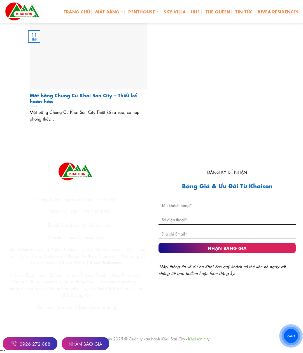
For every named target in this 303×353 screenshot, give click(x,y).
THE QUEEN (218, 11)
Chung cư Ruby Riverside (35, 281)
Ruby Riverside (125, 274)
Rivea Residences (106, 262)
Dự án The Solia (63, 288)
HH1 (196, 11)
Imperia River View (26, 288)
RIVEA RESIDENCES (278, 11)
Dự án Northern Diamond (91, 255)
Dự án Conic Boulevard (41, 255)
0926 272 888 (30, 343)
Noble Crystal (107, 249)
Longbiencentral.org (118, 281)
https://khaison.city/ (84, 237)
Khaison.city (198, 338)
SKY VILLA (175, 11)
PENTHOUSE (143, 11)
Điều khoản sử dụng (97, 307)
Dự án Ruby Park (29, 274)
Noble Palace (63, 249)
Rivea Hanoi (73, 262)
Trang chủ (77, 11)
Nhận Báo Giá (85, 344)
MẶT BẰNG (109, 11)
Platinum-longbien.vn (25, 249)
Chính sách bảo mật (55, 307)
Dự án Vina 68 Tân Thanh (108, 288)
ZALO (291, 336)
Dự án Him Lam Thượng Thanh (78, 274)
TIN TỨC (244, 11)
